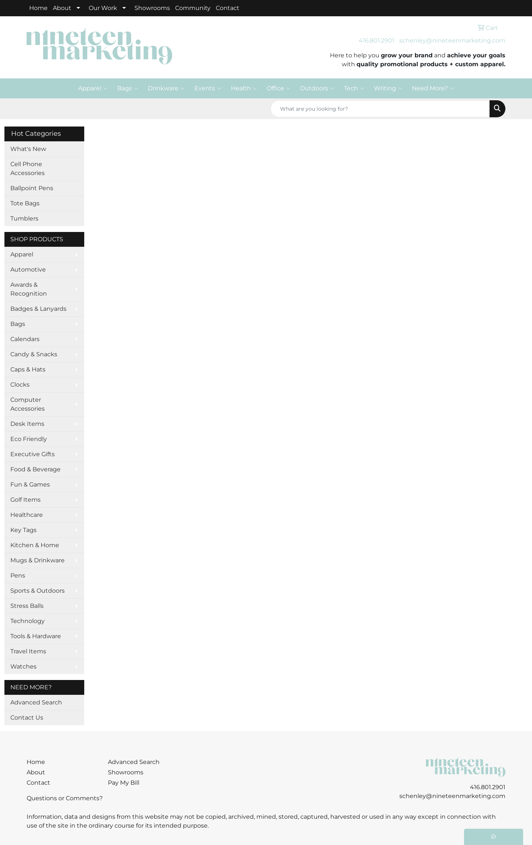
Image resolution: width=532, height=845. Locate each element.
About (62, 7)
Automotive (28, 269)
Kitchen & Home (34, 545)
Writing (388, 88)
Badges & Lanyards (38, 308)
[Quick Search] (380, 108)
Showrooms (152, 7)
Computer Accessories (27, 404)
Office (278, 88)
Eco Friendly (28, 438)
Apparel (93, 88)
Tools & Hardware (35, 636)
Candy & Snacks (33, 354)
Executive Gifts (32, 454)
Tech (354, 88)
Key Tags (23, 529)
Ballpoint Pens (31, 188)
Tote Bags (25, 203)
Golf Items (25, 499)
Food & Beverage (35, 469)
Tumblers (24, 218)
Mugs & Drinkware (37, 560)
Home (38, 7)
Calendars (25, 339)
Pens (17, 575)
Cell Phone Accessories (27, 168)
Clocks (20, 384)
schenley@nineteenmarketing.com (452, 40)
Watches (23, 666)
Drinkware (166, 88)
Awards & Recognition (28, 289)
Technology (27, 621)
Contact (227, 7)
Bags (127, 88)
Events (207, 88)
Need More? (433, 88)
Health (244, 88)
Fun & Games (30, 484)
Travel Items (28, 651)
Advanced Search (36, 702)
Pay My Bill (123, 782)
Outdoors (317, 88)
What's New (28, 148)
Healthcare (26, 514)
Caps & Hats (27, 369)
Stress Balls (27, 605)
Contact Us (26, 717)
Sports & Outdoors (37, 590)
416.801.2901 (376, 40)
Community (193, 7)
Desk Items (27, 423)
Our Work (103, 7)
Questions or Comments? (65, 798)
